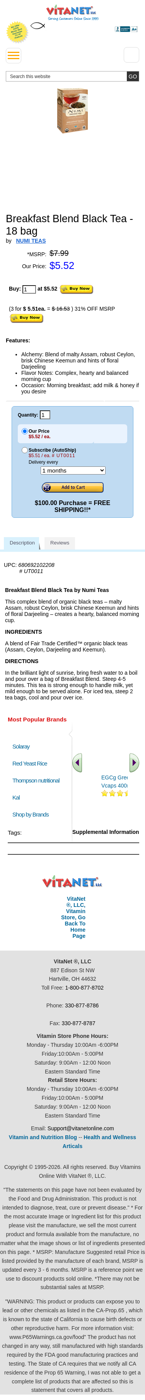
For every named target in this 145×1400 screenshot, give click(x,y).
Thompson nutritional (36, 780)
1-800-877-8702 (84, 988)
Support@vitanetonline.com (81, 1128)
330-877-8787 (78, 1023)
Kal (16, 797)
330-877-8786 (82, 1005)
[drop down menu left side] (13, 55)
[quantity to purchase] (29, 289)
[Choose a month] (73, 470)
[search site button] (133, 76)
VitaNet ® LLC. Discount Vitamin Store (72, 881)
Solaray (20, 746)
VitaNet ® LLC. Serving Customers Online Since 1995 (72, 13)
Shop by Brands (32, 814)
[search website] (72, 76)
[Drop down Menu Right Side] (131, 55)
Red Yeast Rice (29, 763)
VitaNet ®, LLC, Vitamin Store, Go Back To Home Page (73, 917)
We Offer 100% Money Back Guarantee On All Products (17, 32)
